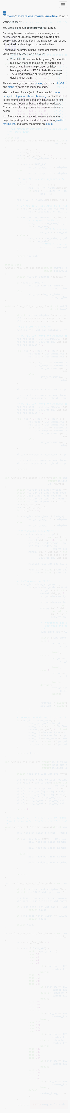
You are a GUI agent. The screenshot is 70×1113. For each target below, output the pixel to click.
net (18, 16)
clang (11, 86)
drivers (10, 16)
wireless (27, 16)
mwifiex (51, 16)
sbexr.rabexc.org (36, 96)
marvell (39, 16)
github (49, 123)
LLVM (60, 83)
